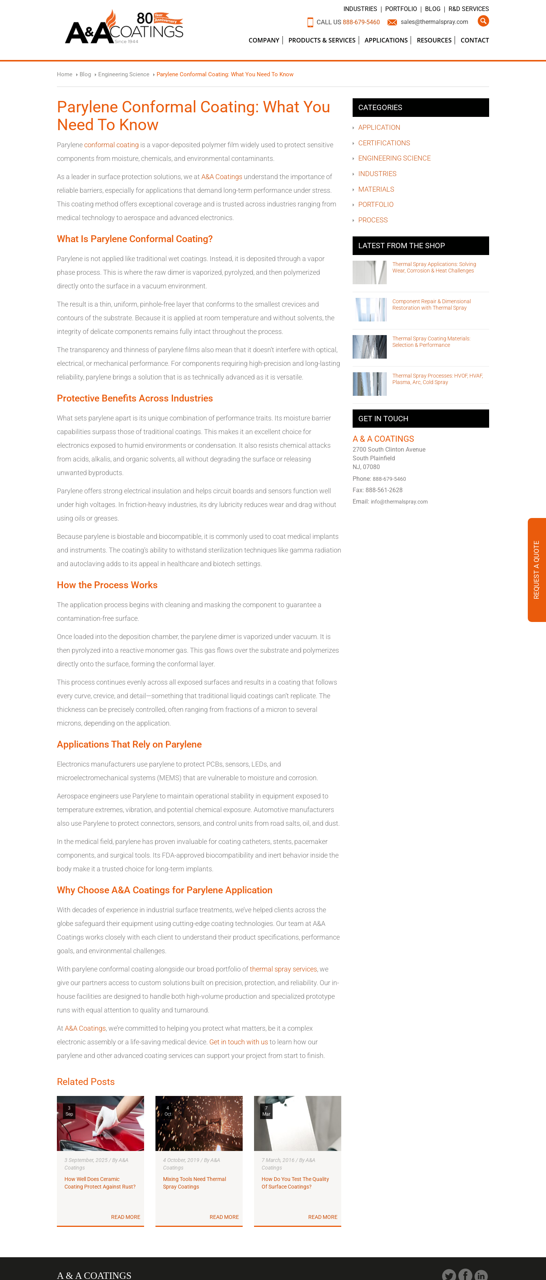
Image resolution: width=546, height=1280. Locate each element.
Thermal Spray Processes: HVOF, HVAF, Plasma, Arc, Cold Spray (437, 379)
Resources (434, 40)
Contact (475, 40)
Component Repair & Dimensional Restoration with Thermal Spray (431, 304)
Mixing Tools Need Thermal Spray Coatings (194, 1183)
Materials (376, 189)
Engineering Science (394, 158)
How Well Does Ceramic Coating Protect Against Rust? (100, 1183)
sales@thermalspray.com (431, 22)
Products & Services (322, 40)
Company (264, 40)
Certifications (384, 143)
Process (373, 220)
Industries (361, 9)
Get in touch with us (238, 1042)
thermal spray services (283, 969)
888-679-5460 (354, 22)
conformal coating (111, 145)
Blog (433, 9)
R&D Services (469, 9)
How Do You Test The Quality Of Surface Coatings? (295, 1183)
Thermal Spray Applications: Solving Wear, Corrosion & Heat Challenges (434, 267)
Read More (125, 1217)
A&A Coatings (221, 177)
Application (379, 127)
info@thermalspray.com (401, 502)
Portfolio (401, 9)
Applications (386, 40)
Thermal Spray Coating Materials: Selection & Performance (431, 341)
